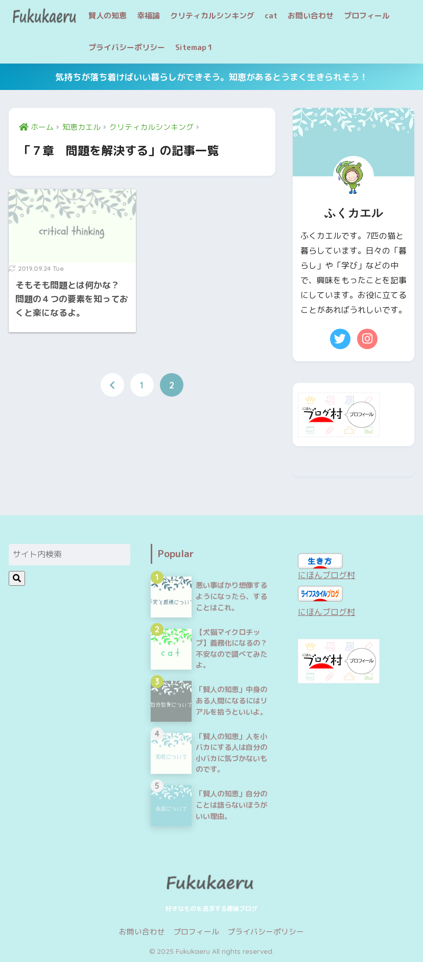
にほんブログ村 (326, 575)
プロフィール (367, 15)
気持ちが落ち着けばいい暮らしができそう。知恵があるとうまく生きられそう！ (211, 77)
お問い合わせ (311, 15)
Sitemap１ (194, 47)
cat (271, 15)
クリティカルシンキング (212, 15)
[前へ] (112, 385)
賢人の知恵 (107, 15)
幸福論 (148, 15)
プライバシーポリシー (126, 47)
